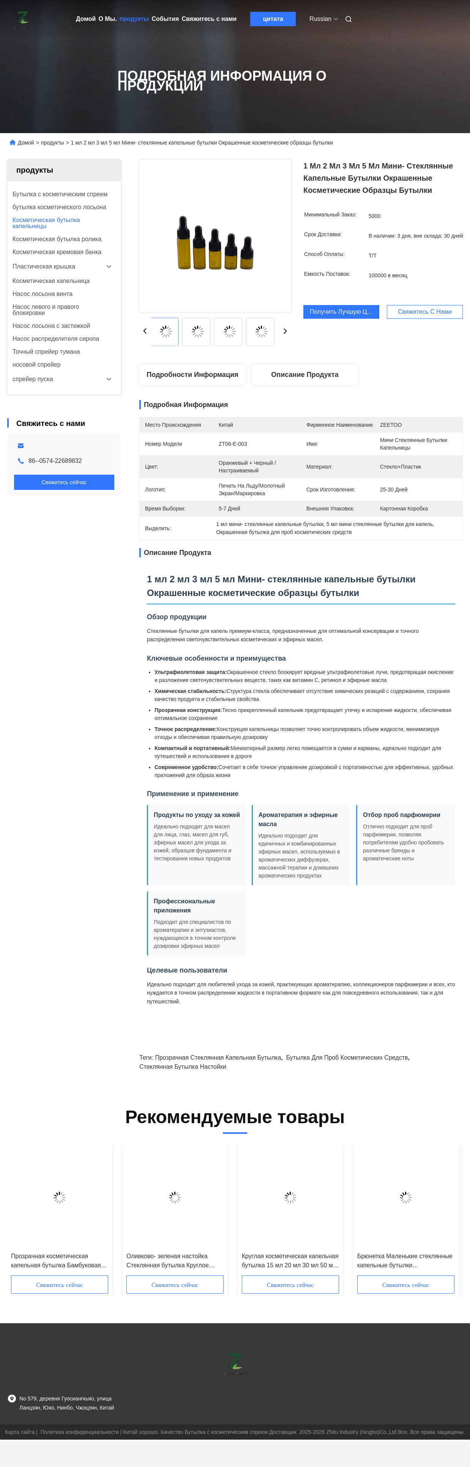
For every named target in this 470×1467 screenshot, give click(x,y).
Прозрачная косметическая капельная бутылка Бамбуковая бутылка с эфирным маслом (56, 1261)
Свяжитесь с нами (209, 19)
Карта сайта (20, 1432)
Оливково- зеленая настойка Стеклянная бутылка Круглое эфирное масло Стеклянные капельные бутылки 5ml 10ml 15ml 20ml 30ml (174, 1261)
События (165, 19)
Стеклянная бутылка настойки (182, 1066)
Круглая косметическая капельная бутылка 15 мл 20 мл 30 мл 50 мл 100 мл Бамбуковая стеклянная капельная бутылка (290, 1261)
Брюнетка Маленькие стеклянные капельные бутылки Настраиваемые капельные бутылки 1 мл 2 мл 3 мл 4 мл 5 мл (405, 1261)
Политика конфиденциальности (80, 1432)
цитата (273, 19)
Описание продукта (304, 374)
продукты (134, 19)
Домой (86, 19)
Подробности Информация (192, 374)
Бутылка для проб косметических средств (347, 1057)
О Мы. (107, 19)
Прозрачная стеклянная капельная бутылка (218, 1057)
